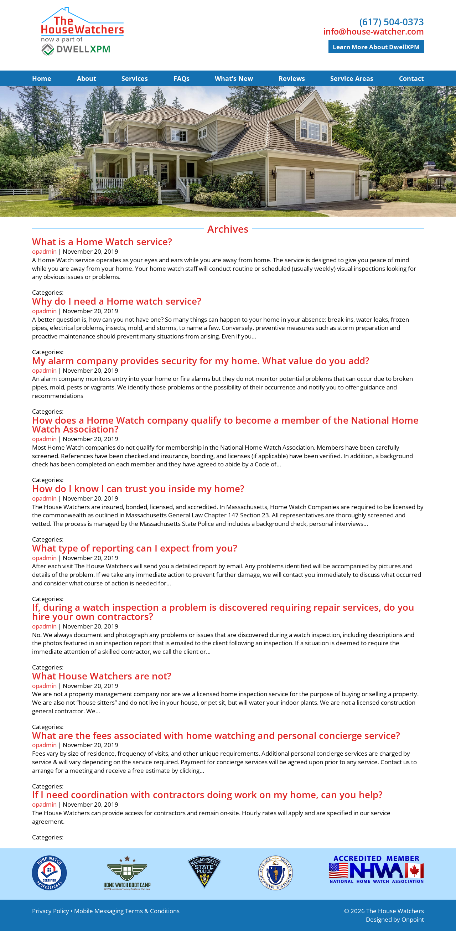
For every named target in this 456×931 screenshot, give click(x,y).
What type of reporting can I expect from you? (134, 548)
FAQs (181, 78)
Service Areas (351, 78)
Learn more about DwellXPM (376, 47)
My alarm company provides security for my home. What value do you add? (200, 361)
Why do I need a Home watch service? (116, 301)
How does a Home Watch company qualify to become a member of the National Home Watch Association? (225, 424)
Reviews (292, 78)
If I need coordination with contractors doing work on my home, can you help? (207, 794)
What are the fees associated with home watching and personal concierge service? (216, 735)
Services (134, 78)
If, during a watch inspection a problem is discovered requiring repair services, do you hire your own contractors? (223, 611)
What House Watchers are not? (101, 676)
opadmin (44, 251)
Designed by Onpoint (395, 919)
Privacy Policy (50, 911)
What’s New (234, 78)
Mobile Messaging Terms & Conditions (127, 911)
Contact (411, 78)
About (86, 78)
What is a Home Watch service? (102, 242)
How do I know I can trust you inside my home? (138, 488)
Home (41, 78)
